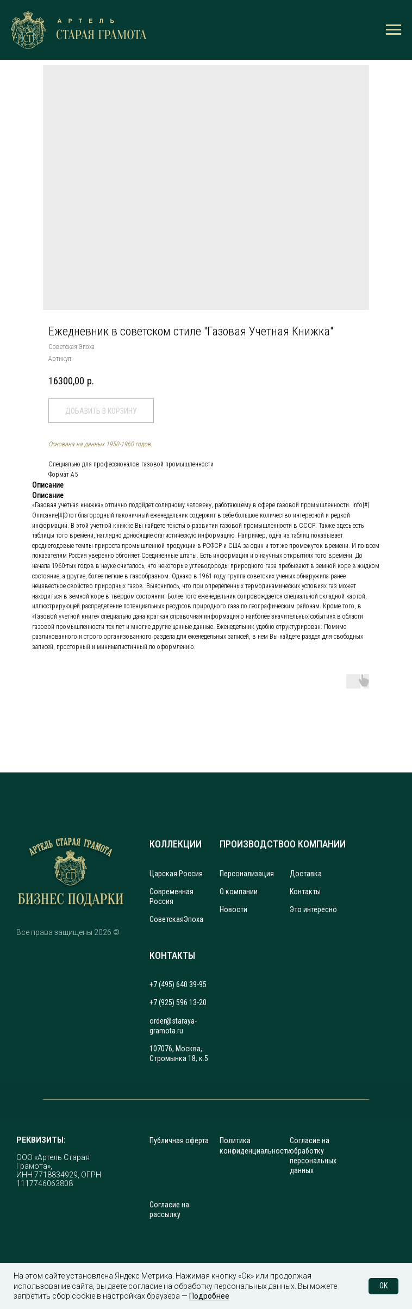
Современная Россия (171, 896)
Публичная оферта (179, 1140)
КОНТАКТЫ (172, 955)
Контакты (305, 891)
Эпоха (193, 919)
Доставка (306, 873)
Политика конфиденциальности (255, 1145)
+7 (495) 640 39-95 (178, 984)
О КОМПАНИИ (318, 844)
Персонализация (247, 873)
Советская (166, 919)
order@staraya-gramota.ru (173, 1026)
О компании (239, 891)
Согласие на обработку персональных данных (313, 1155)
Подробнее (209, 1296)
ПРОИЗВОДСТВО (255, 844)
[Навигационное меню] (393, 29)
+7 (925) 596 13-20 (178, 1002)
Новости (233, 909)
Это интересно (313, 909)
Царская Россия (176, 873)
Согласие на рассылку (169, 1209)
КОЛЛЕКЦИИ (175, 844)
